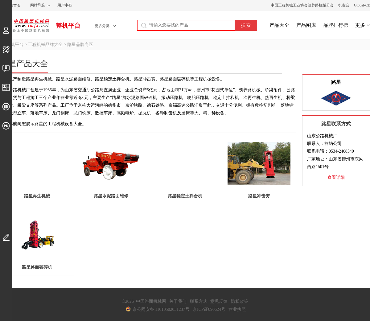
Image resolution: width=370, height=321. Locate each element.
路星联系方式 (336, 123)
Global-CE (362, 5)
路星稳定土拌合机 (185, 196)
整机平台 (68, 25)
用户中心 (64, 5)
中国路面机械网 (24, 25)
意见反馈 (219, 301)
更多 (360, 25)
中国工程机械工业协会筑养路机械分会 (302, 5)
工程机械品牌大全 (45, 44)
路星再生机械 (37, 196)
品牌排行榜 (335, 25)
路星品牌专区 (80, 44)
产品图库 (306, 25)
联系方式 (198, 301)
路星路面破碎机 (37, 267)
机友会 (343, 5)
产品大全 (279, 25)
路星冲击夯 (259, 196)
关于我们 (178, 301)
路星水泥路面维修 (111, 196)
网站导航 (37, 5)
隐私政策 (239, 301)
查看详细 (336, 177)
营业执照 (237, 309)
